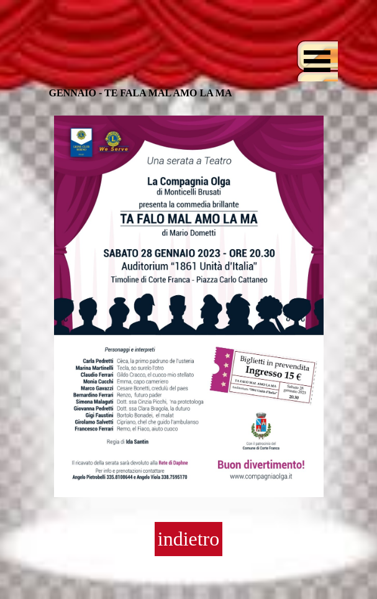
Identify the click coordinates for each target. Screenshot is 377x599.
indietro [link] (189, 539)
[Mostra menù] (317, 60)
